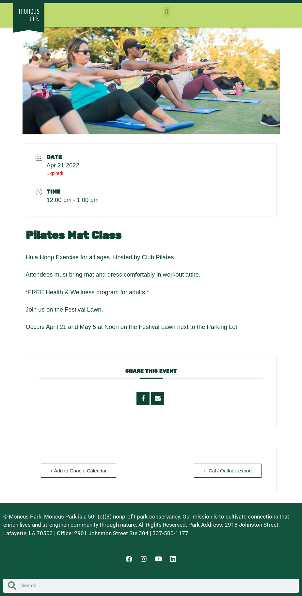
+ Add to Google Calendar (78, 470)
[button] (167, 12)
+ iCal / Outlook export (227, 470)
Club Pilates (158, 257)
